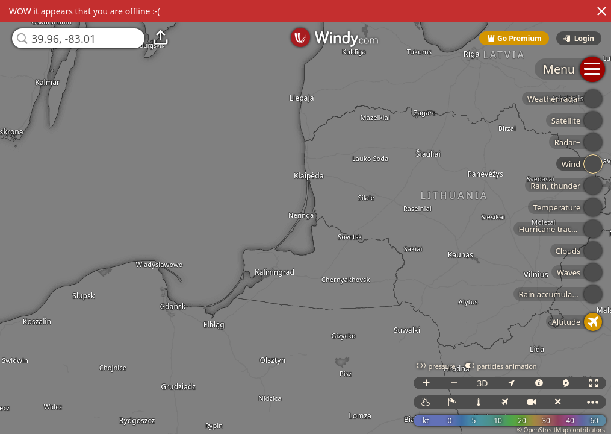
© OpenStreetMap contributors (561, 430)
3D (482, 383)
